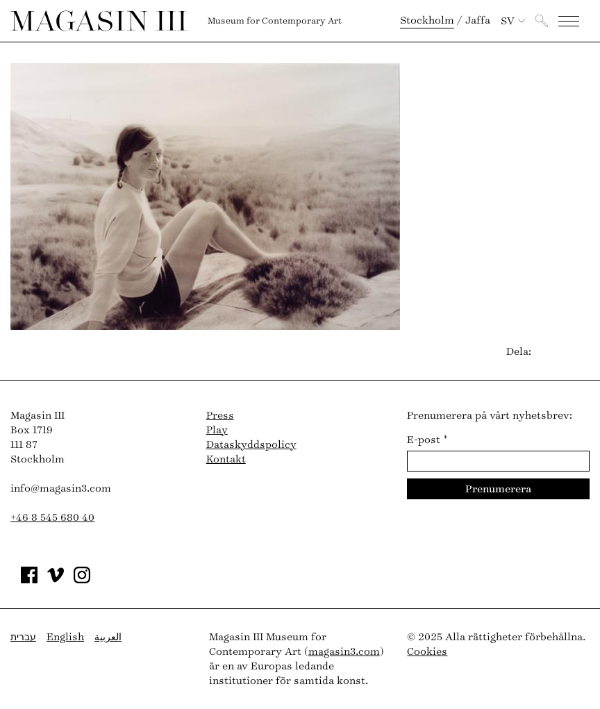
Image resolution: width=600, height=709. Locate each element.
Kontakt (226, 459)
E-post (427, 440)
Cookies (427, 652)
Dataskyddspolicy (251, 445)
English (65, 637)
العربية (108, 637)
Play (217, 430)
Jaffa (477, 20)
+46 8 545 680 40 (52, 518)
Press (220, 416)
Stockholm (427, 20)
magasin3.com (344, 652)
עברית (23, 637)
